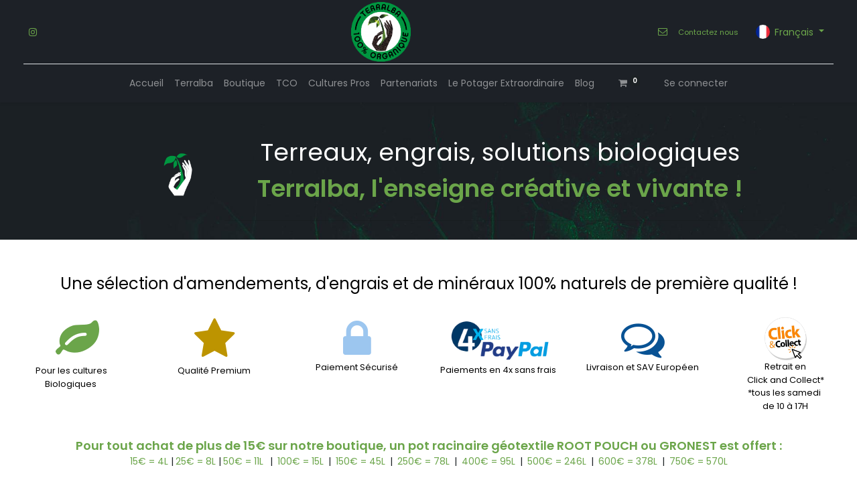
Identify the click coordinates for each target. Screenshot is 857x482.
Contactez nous (708, 32)
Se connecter (696, 83)
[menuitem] (146, 83)
